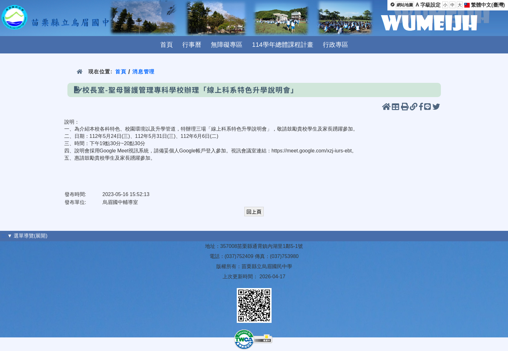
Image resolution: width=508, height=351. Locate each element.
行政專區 (335, 44)
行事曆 (191, 44)
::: (4, 235)
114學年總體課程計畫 (282, 44)
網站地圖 (405, 5)
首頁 (166, 44)
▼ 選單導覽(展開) (27, 235)
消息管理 (143, 71)
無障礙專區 (226, 44)
